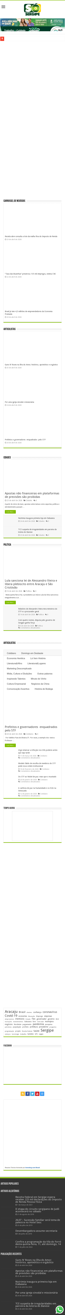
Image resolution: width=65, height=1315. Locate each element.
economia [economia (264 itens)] (22, 1016)
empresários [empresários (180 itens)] (9, 1019)
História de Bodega (44, 689)
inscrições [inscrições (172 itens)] (8, 1022)
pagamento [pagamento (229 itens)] (27, 1024)
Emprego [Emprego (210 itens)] (39, 1016)
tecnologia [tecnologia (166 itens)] (15, 1034)
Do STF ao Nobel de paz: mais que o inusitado (37, 777)
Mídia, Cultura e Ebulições (19, 674)
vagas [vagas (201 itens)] (41, 1034)
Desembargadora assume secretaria (36, 1230)
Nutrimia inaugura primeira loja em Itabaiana (36, 518)
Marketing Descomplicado (19, 668)
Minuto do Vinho (38, 679)
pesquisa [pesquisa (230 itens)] (48, 1024)
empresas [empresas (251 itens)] (48, 1016)
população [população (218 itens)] (17, 1027)
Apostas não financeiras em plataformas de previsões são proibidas (32, 495)
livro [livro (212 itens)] (34, 1022)
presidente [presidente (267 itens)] (43, 1027)
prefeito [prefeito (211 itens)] (25, 1027)
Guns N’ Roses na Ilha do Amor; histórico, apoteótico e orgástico (31, 365)
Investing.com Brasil (32, 1167)
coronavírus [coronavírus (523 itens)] (50, 1012)
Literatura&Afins (14, 663)
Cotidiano (11, 653)
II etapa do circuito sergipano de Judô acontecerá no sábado (37, 1210)
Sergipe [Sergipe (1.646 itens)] (47, 1030)
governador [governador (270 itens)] (42, 1019)
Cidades (7, 457)
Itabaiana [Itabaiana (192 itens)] (27, 1022)
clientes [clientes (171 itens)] (29, 1012)
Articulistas (9, 329)
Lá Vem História (38, 658)
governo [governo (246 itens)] (51, 1019)
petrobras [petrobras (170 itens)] (8, 1027)
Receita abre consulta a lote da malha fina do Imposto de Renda (31, 236)
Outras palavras (44, 674)
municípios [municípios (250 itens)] (49, 1021)
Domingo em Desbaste (32, 653)
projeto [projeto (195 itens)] (18, 1031)
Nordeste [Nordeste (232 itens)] (17, 1024)
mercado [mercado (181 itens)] (40, 1022)
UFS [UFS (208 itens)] (36, 1034)
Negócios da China (40, 684)
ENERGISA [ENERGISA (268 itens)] (19, 1019)
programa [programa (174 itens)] (52, 1027)
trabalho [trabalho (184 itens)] (23, 1034)
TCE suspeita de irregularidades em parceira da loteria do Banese (35, 1304)
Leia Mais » (10, 512)
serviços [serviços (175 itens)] (8, 1034)
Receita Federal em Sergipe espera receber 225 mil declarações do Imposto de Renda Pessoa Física (38, 1199)
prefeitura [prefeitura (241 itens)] (34, 1027)
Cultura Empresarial (16, 684)
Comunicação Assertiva (18, 689)
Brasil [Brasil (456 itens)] (22, 1012)
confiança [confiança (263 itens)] (37, 1012)
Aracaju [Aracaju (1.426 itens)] (11, 1011)
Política (7, 544)
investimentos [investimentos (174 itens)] (18, 1022)
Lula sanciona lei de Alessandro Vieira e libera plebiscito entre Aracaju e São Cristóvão (31, 584)
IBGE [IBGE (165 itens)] (57, 1019)
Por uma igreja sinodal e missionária (19, 402)
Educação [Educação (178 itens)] (31, 1016)
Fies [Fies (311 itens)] (33, 1019)
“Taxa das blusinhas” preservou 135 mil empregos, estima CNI (30, 274)
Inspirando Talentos (16, 679)
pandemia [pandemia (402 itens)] (38, 1024)
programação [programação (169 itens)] (9, 1031)
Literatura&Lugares (36, 663)
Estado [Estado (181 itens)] (28, 1019)
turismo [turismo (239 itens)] (31, 1034)
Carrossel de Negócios (14, 201)
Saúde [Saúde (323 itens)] (36, 1031)
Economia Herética (16, 658)
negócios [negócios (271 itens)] (9, 1024)
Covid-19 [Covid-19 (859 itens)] (11, 1016)
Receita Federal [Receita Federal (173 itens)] (27, 1031)
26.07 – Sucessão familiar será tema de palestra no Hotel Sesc (37, 1221)
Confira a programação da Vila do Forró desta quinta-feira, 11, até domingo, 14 (38, 1243)
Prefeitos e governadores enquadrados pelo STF (25, 440)
